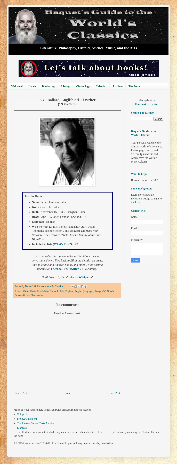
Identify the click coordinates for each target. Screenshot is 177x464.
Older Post (114, 393)
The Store (134, 86)
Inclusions (136, 198)
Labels (32, 86)
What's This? (62, 244)
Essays (97, 291)
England (69, 291)
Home (68, 393)
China (53, 291)
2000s (33, 291)
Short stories (37, 295)
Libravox (22, 427)
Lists (137, 202)
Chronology (83, 86)
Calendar (101, 86)
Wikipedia (22, 414)
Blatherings (48, 86)
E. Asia (60, 291)
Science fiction (22, 295)
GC (104, 291)
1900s (26, 291)
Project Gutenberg (27, 418)
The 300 (152, 180)
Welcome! (17, 86)
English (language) (84, 291)
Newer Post (20, 393)
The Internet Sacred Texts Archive (35, 423)
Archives (117, 86)
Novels (110, 291)
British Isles (43, 291)
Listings (65, 86)
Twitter (154, 104)
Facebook (141, 104)
